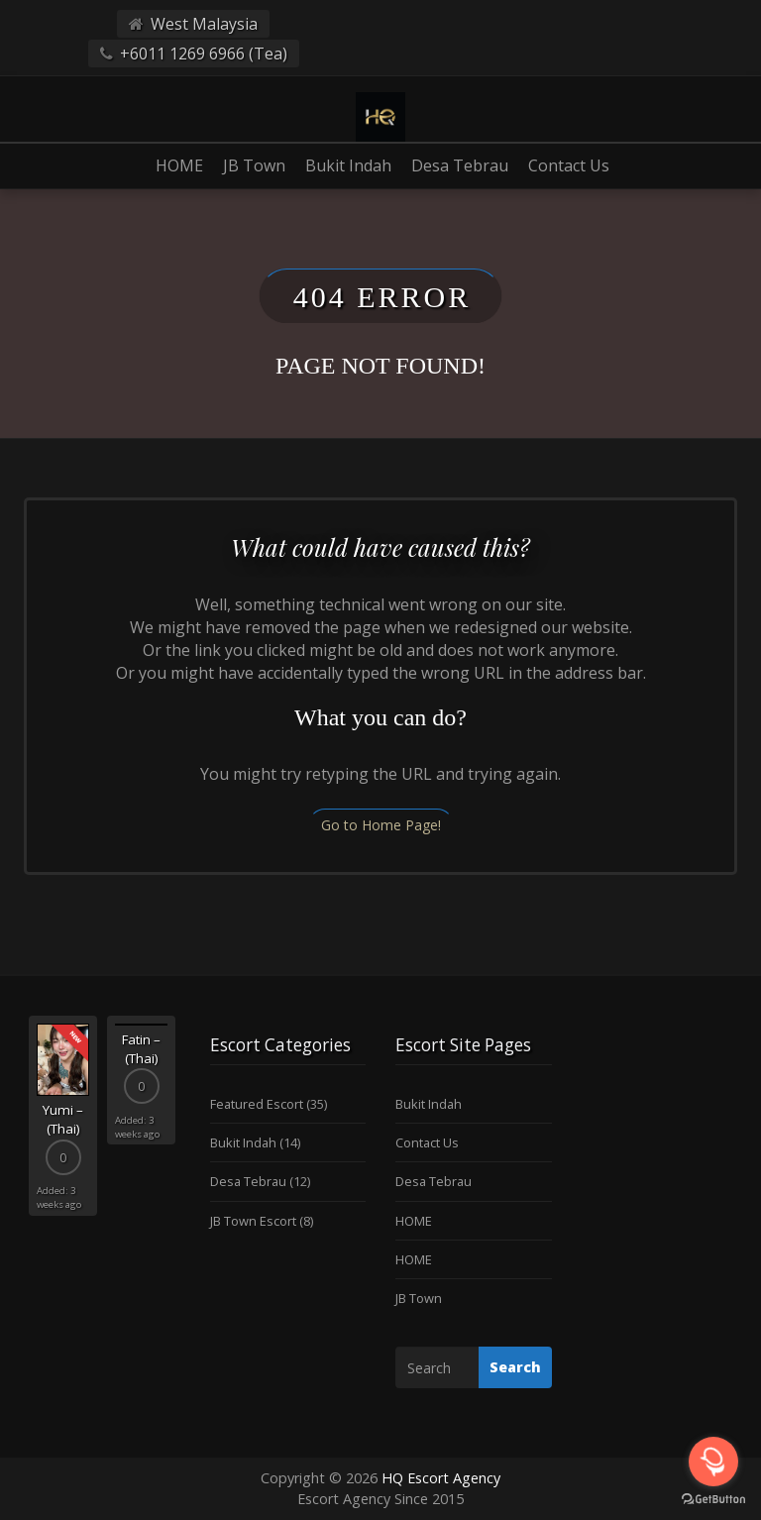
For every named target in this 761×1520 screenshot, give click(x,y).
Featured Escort (256, 1104)
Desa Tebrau (459, 165)
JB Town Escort (253, 1221)
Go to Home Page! (381, 824)
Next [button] (180, 1122)
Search (515, 1366)
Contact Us (568, 165)
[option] (63, 1116)
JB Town (254, 165)
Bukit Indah (348, 165)
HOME (179, 165)
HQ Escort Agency (440, 1477)
